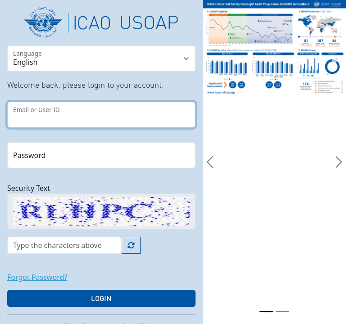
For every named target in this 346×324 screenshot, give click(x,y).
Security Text (28, 188)
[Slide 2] (282, 311)
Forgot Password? (37, 277)
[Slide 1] (266, 311)
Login (101, 298)
